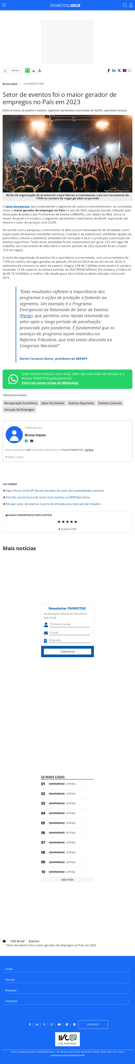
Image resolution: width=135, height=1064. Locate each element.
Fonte (16, 70)
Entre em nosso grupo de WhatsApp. (50, 383)
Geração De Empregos (19, 410)
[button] (108, 70)
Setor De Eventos (52, 403)
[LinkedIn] (26, 441)
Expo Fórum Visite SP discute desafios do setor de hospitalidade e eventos (53, 491)
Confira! (89, 449)
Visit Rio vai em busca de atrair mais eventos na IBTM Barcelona (46, 497)
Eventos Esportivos (81, 403)
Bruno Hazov (10, 83)
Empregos (11, 990)
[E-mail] (31, 441)
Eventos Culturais (110, 403)
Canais (9, 969)
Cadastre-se (67, 651)
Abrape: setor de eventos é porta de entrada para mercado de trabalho (52, 504)
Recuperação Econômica (20, 403)
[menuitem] (67, 967)
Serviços (10, 979)
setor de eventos (18, 206)
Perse (26, 315)
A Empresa (11, 1001)
